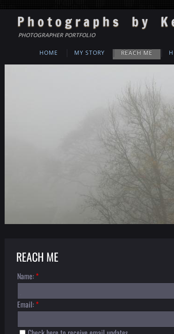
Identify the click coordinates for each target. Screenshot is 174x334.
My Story (89, 53)
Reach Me (137, 53)
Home (48, 53)
